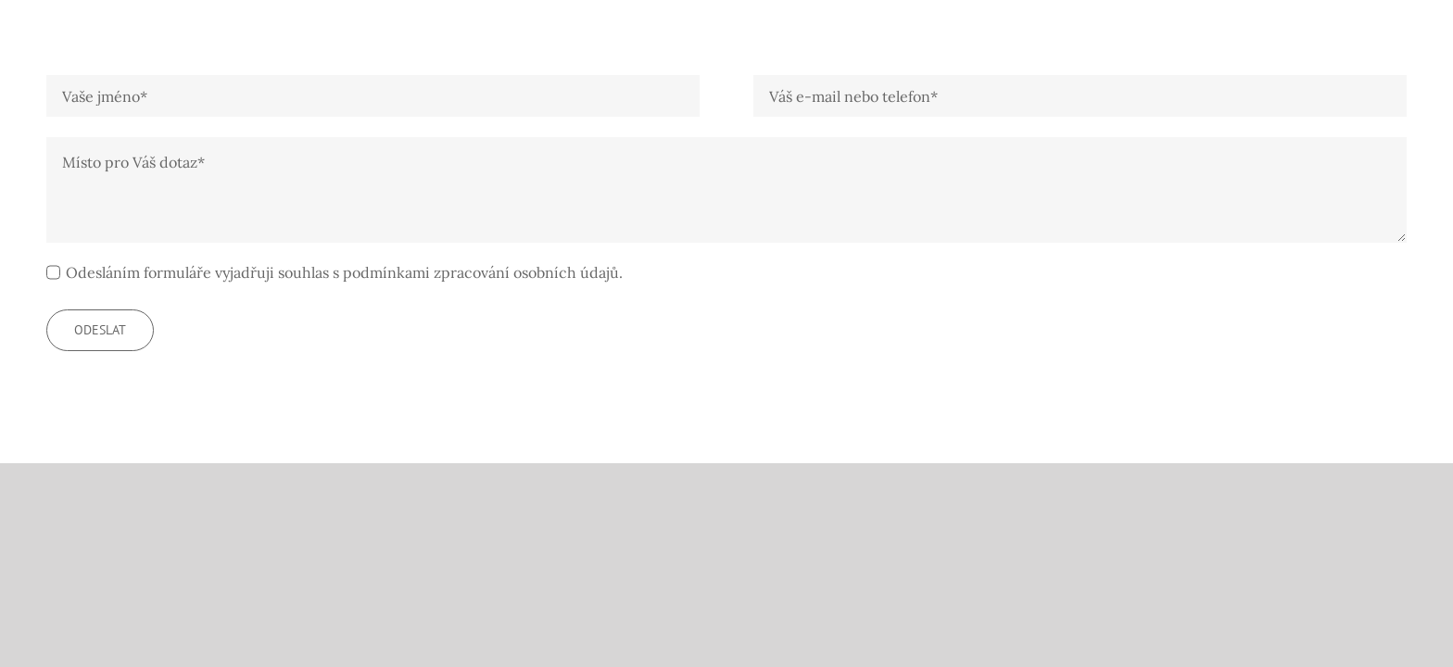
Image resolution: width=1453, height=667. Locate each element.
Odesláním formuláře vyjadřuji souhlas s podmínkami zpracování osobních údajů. (344, 272)
